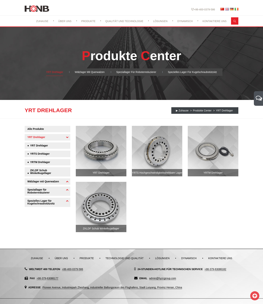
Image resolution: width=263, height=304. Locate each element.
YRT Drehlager (54, 72)
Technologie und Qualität (124, 258)
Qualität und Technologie (124, 21)
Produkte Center (202, 110)
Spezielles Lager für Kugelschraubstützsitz (192, 72)
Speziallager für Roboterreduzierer (136, 72)
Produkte (88, 21)
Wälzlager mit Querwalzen (89, 72)
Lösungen (160, 21)
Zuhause (42, 21)
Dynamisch (185, 21)
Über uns (64, 21)
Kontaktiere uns (214, 21)
